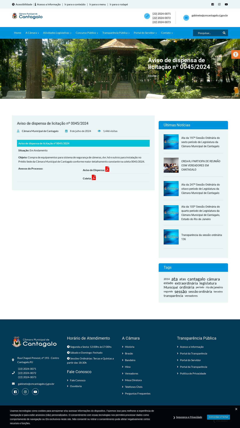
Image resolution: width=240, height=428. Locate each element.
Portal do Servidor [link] (145, 32)
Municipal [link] (171, 287)
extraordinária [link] (186, 283)
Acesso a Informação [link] (48, 4)
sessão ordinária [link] (200, 291)
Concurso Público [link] (87, 32)
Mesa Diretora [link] (132, 380)
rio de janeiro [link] (214, 287)
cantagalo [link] (196, 279)
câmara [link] (213, 279)
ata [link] (174, 279)
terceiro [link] (218, 291)
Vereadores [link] (130, 373)
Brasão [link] (127, 353)
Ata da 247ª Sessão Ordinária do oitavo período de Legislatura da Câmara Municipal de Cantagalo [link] (200, 189)
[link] (235, 54)
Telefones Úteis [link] (132, 386)
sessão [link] (180, 291)
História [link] (128, 346)
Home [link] (17, 32)
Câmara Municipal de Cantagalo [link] (40, 130)
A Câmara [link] (32, 32)
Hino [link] (126, 366)
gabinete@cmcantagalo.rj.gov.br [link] (210, 15)
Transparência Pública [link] (116, 32)
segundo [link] (168, 291)
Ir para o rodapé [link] (119, 4)
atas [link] (182, 279)
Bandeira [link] (128, 360)
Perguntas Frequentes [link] (136, 393)
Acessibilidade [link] (22, 4)
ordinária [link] (187, 287)
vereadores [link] (191, 295)
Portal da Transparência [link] (192, 353)
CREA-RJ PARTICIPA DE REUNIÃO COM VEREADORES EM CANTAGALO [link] (200, 165)
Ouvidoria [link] (74, 386)
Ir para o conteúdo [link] (75, 4)
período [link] (200, 287)
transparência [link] (173, 296)
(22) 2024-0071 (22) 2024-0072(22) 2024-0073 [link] (161, 18)
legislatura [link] (208, 283)
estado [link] (168, 283)
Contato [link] (167, 32)
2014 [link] (167, 278)
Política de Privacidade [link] (191, 373)
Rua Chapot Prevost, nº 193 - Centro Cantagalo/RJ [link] (35, 360)
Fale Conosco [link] (76, 380)
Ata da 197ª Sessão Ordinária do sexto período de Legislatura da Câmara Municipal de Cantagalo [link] (200, 142)
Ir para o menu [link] (97, 4)
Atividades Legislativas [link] (57, 32)
